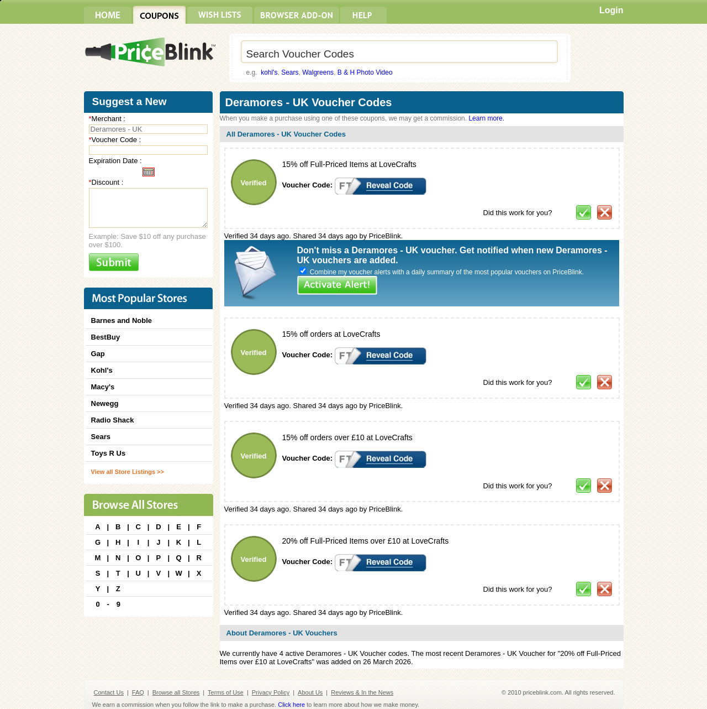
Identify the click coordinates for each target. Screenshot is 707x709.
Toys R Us (108, 453)
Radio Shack (112, 420)
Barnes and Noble (121, 320)
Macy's (103, 387)
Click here (291, 704)
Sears (289, 72)
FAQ (138, 692)
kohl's (269, 72)
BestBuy (105, 337)
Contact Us (109, 692)
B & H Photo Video (365, 72)
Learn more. (486, 118)
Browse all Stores (176, 692)
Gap (98, 354)
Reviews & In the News (362, 692)
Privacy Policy (270, 692)
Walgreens (318, 72)
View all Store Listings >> (127, 471)
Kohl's (102, 370)
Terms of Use (226, 692)
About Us (310, 692)
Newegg (105, 403)
